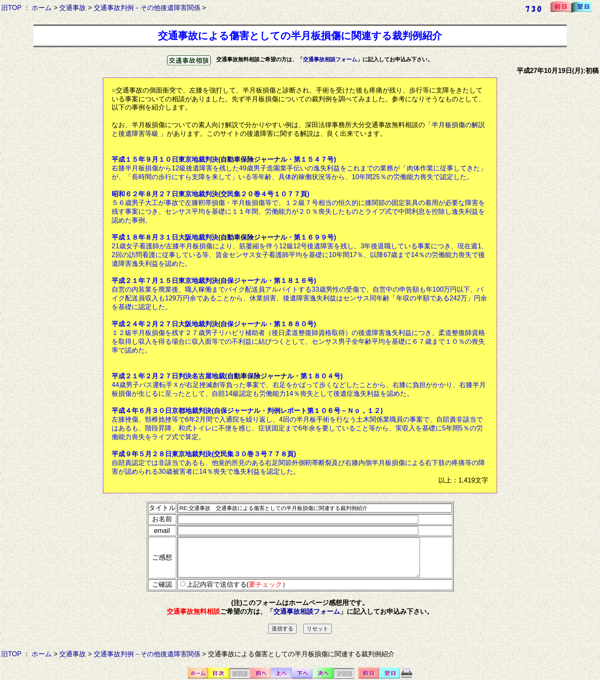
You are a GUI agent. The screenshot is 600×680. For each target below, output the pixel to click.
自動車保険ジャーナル (253, 159)
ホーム (42, 7)
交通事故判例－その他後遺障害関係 (147, 7)
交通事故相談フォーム (330, 59)
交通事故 (72, 7)
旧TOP (11, 7)
